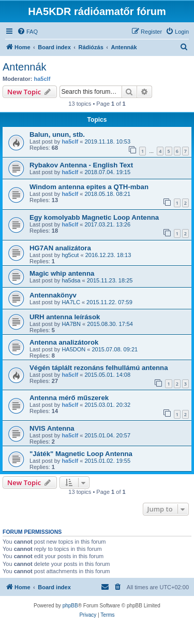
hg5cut (70, 255)
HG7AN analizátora (60, 248)
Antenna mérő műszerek (69, 398)
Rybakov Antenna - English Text (81, 165)
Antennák (25, 67)
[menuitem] (27, 31)
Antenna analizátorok (63, 342)
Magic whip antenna (61, 273)
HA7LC (71, 302)
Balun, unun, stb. (57, 134)
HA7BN (71, 324)
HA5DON (73, 349)
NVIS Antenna (51, 428)
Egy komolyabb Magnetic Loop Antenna (94, 217)
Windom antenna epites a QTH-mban (88, 187)
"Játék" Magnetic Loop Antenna (80, 454)
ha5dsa (71, 280)
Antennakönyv (53, 295)
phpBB (70, 605)
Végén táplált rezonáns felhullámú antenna (98, 368)
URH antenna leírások (64, 317)
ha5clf (42, 79)
